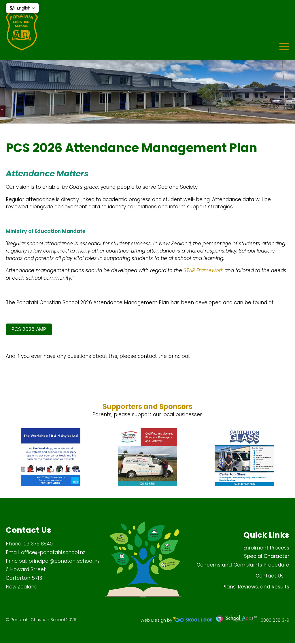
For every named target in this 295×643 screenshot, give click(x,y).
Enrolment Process (266, 547)
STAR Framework (203, 270)
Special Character (266, 556)
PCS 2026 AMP (29, 329)
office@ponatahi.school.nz (53, 552)
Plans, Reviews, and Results (255, 586)
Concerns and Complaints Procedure (242, 564)
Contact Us (269, 575)
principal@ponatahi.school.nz (64, 561)
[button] (22, 8)
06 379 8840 (38, 543)
